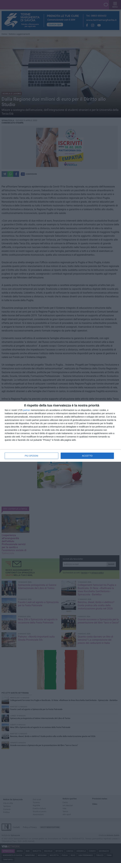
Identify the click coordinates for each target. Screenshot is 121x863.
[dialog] (60, 431)
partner (26, 410)
